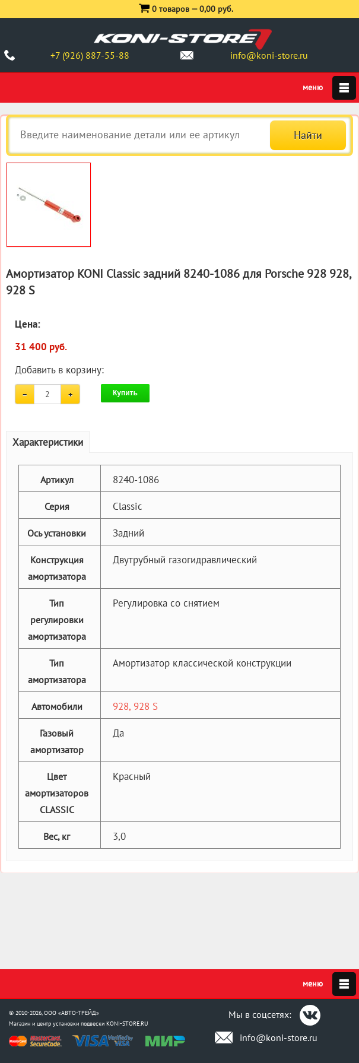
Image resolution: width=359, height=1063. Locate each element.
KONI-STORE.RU (127, 1023)
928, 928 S (135, 706)
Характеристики (47, 442)
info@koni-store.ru (269, 55)
